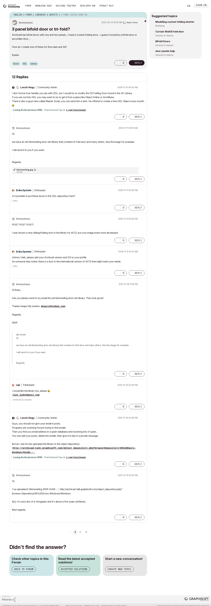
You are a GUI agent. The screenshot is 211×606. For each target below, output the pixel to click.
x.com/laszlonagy (76, 110)
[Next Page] (86, 532)
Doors (16, 63)
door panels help (165, 51)
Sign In (201, 5)
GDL (25, 63)
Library (33, 63)
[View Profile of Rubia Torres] (132, 22)
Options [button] (143, 15)
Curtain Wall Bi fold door (169, 31)
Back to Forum (23, 569)
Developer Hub (87, 5)
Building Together (66, 5)
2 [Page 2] (80, 532)
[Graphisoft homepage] (197, 599)
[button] (117, 62)
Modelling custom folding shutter (174, 21)
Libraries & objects (164, 35)
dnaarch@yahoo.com (53, 306)
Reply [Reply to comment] (138, 116)
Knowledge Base (43, 5)
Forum (28, 5)
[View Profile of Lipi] (18, 384)
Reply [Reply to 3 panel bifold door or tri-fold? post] (138, 62)
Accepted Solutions (74, 569)
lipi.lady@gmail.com (26, 395)
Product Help (107, 5)
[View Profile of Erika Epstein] (23, 190)
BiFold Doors (162, 41)
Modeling (160, 25)
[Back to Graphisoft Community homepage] (12, 5)
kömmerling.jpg (25, 169)
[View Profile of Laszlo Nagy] (27, 87)
